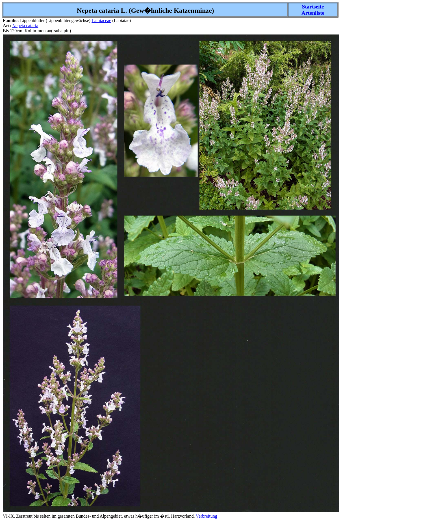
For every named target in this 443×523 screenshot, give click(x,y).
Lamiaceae (101, 20)
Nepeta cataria (25, 25)
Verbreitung (206, 516)
